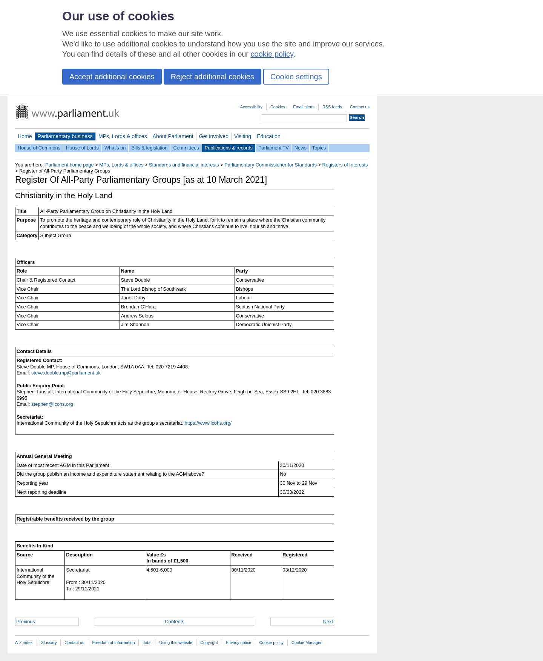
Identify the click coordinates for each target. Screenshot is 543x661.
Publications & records (229, 148)
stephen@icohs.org (52, 404)
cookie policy (272, 54)
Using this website (175, 642)
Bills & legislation (149, 148)
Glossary (49, 642)
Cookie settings (296, 76)
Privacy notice (239, 642)
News (301, 148)
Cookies (277, 107)
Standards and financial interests (184, 165)
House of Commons (39, 148)
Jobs (147, 642)
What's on (115, 148)
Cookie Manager (306, 642)
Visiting (242, 136)
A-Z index (24, 642)
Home (25, 136)
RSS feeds (332, 107)
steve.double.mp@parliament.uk (66, 373)
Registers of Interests (345, 165)
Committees (186, 148)
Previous (25, 621)
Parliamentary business (65, 136)
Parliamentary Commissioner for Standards (270, 165)
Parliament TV (273, 148)
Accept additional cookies (112, 76)
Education (269, 136)
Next (328, 621)
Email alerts (303, 107)
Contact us (360, 107)
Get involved (214, 136)
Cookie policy (271, 642)
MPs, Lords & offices (122, 136)
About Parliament (173, 136)
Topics (319, 148)
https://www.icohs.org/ (208, 423)
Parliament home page (69, 165)
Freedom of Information (113, 642)
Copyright (209, 642)
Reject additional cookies (212, 76)
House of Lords (82, 148)
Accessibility (251, 107)
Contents (174, 621)
